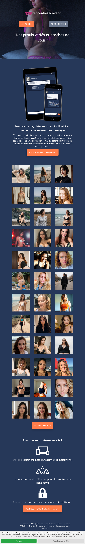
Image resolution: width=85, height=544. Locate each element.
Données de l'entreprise (37, 526)
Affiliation (23, 526)
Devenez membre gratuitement (42, 508)
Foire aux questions (63, 526)
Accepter (19, 541)
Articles (44, 528)
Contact (51, 526)
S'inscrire (27, 24)
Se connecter (58, 24)
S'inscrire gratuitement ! (42, 152)
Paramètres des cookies (61, 541)
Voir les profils (42, 425)
